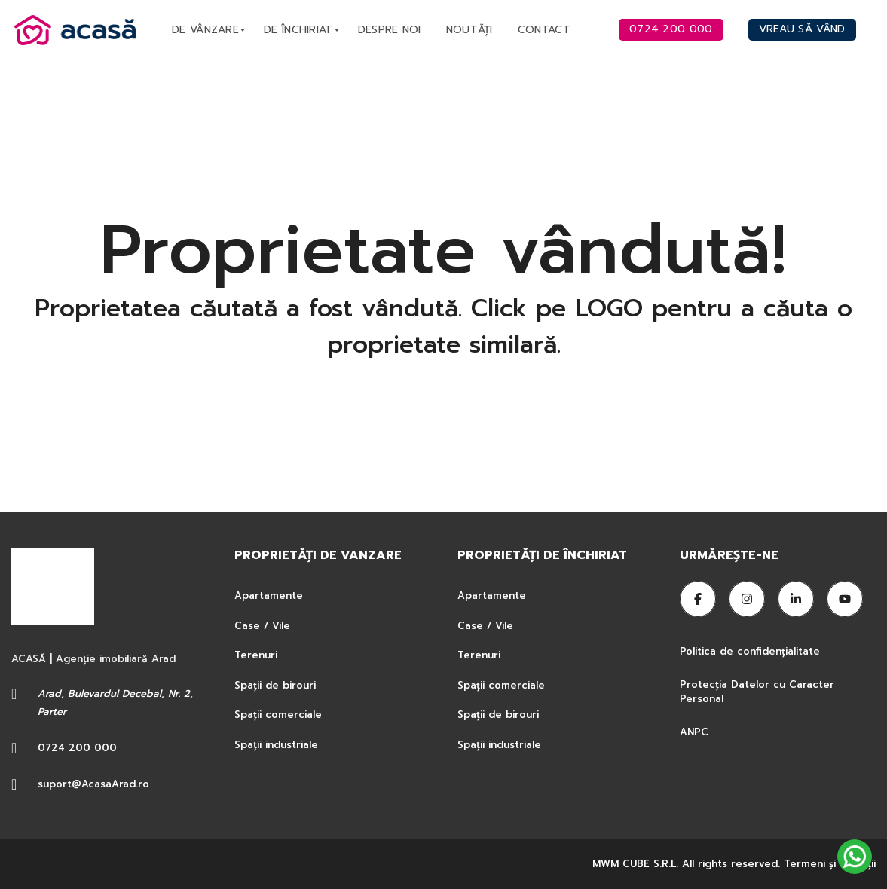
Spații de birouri (275, 685)
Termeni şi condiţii (830, 864)
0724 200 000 (77, 748)
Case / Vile (262, 626)
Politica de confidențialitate (752, 651)
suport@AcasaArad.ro (93, 784)
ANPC (694, 732)
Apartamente (268, 595)
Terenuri (255, 655)
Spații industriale (276, 745)
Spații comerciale (278, 714)
